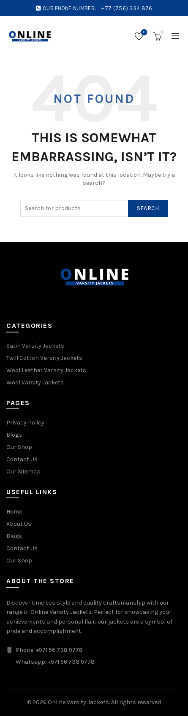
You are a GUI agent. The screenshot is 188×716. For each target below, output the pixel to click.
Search (148, 208)
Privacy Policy (25, 422)
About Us (18, 523)
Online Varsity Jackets (78, 702)
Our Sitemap (23, 471)
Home (14, 511)
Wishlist (143, 32)
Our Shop (19, 447)
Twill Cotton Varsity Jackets (44, 358)
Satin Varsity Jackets (35, 345)
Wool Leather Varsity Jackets (46, 370)
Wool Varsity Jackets (35, 382)
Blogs (14, 434)
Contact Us (22, 459)
